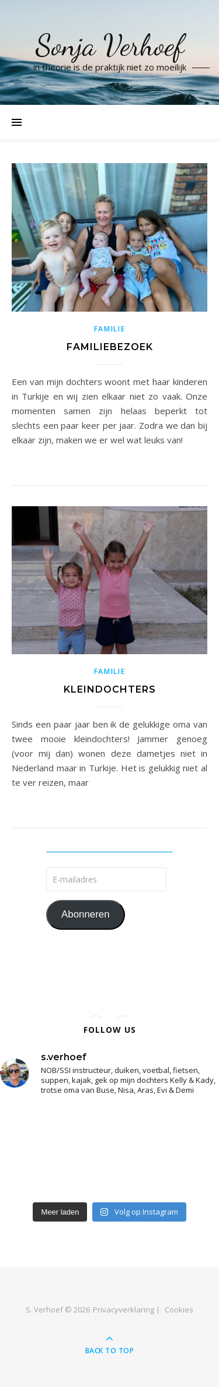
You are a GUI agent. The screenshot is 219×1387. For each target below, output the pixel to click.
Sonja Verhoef (110, 45)
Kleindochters (110, 689)
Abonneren (85, 914)
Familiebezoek (110, 346)
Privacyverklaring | (126, 1309)
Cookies (179, 1309)
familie (110, 329)
